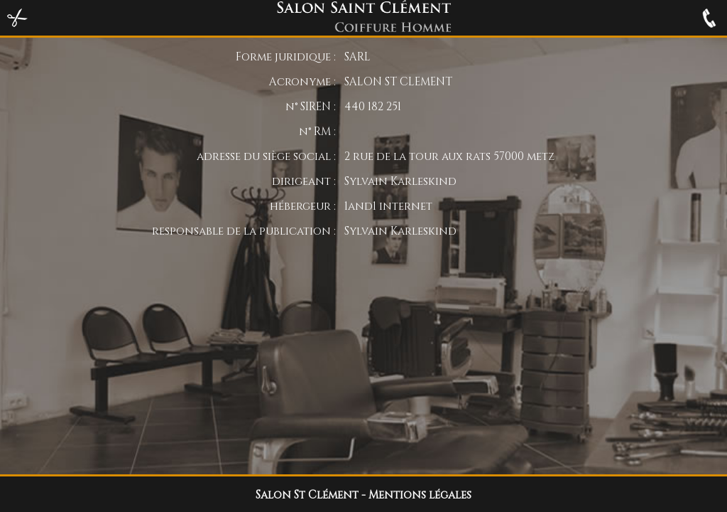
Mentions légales (419, 494)
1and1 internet (388, 205)
